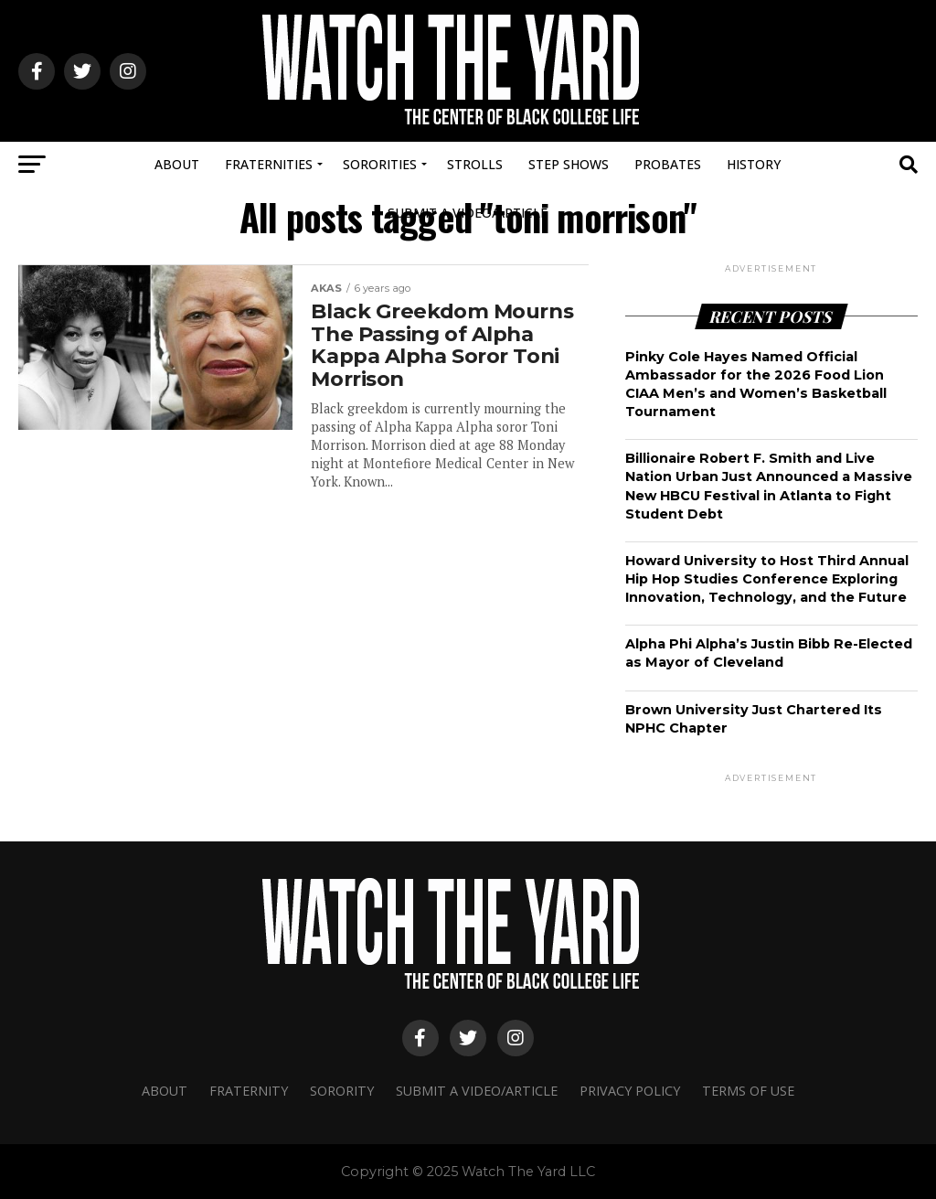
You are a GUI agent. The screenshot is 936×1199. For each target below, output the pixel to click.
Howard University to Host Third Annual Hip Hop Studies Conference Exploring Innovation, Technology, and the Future (767, 578)
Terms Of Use (748, 1090)
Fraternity (248, 1090)
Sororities (380, 164)
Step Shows (568, 164)
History (754, 164)
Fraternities (269, 164)
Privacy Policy (630, 1090)
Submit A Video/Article (468, 212)
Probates (667, 164)
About (176, 164)
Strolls (475, 164)
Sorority (342, 1090)
